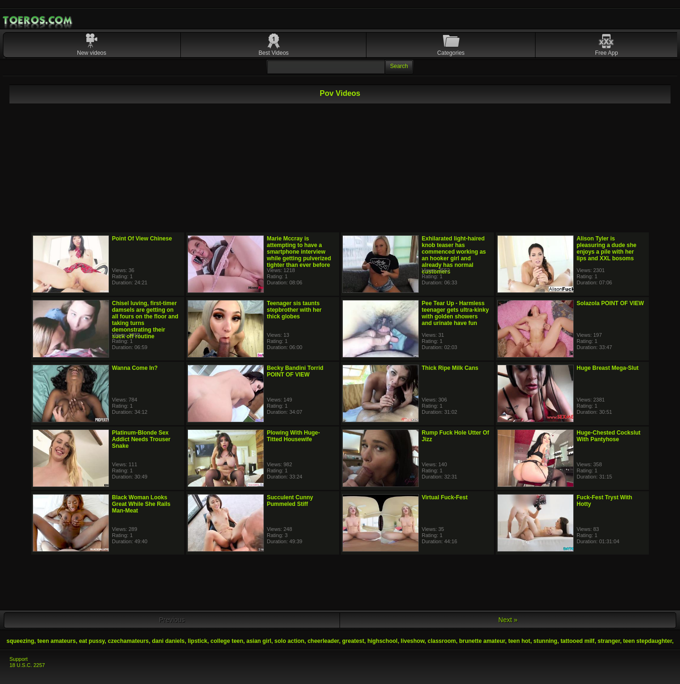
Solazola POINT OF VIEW (610, 303)
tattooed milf (578, 641)
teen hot (519, 641)
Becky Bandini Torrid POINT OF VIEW (295, 371)
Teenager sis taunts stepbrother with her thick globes (294, 310)
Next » (507, 620)
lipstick (197, 641)
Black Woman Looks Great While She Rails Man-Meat (141, 504)
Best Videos (274, 53)
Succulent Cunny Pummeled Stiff (290, 500)
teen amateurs (56, 641)
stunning (546, 641)
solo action (289, 641)
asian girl (259, 641)
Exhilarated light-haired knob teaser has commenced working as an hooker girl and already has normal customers (454, 255)
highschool (382, 641)
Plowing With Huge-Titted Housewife (293, 436)
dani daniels (168, 641)
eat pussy (91, 641)
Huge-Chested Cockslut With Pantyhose (608, 436)
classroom (441, 641)
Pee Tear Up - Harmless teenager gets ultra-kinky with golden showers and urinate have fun (455, 313)
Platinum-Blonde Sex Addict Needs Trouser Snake (141, 439)
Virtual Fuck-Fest (445, 497)
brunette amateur (482, 641)
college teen (227, 641)
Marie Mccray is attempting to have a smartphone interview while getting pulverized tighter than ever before (299, 251)
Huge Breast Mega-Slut (607, 368)
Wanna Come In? (135, 368)
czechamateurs (128, 641)
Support (18, 659)
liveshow (413, 641)
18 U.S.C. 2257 (27, 665)
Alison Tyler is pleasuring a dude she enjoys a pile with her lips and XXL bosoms (607, 248)
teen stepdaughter (647, 641)
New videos (91, 53)
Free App (606, 53)
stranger (609, 641)
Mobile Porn (38, 20)
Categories (451, 53)
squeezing (20, 641)
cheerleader (323, 641)
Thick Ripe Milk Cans (450, 368)
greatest (353, 641)
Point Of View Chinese (142, 238)
